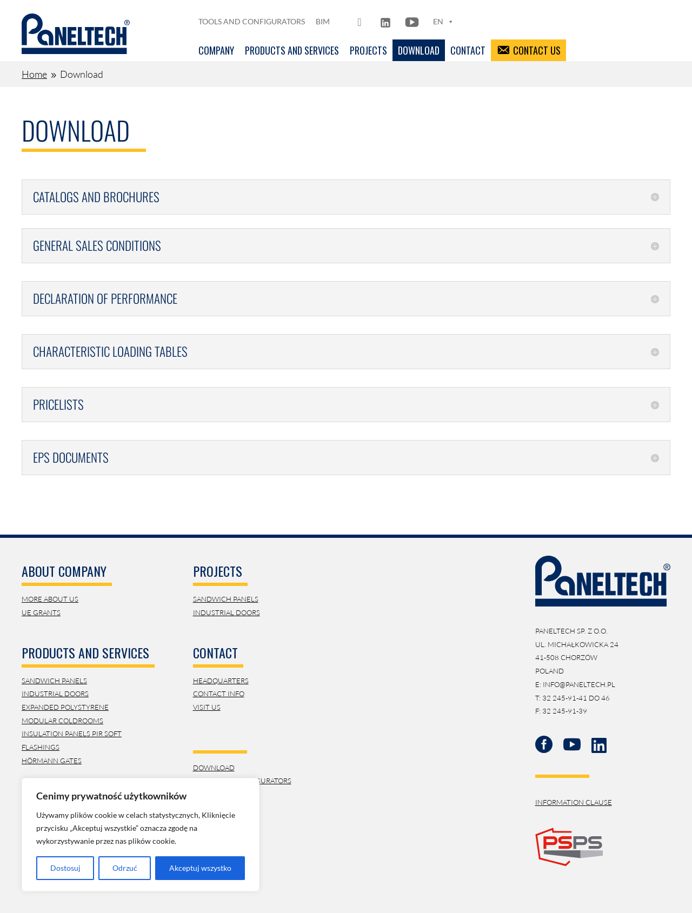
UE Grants (41, 612)
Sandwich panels (225, 599)
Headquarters (221, 680)
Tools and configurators (251, 21)
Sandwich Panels (54, 680)
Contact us (537, 50)
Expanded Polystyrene (65, 707)
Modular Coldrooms (62, 720)
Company (216, 50)
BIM (323, 21)
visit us (207, 707)
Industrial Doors (55, 693)
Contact (467, 50)
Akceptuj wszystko (200, 867)
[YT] (412, 22)
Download (419, 50)
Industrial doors (226, 612)
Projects (368, 50)
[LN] (385, 22)
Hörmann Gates (52, 760)
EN (443, 22)
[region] (141, 834)
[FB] (361, 22)
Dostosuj (65, 867)
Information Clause (573, 802)
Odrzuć (124, 867)
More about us (50, 599)
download (214, 767)
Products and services (292, 50)
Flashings (40, 747)
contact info (218, 693)
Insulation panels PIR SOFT (72, 733)
